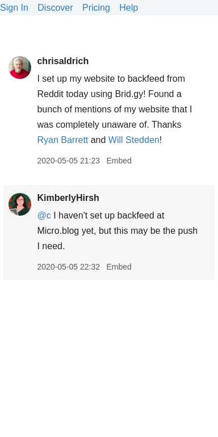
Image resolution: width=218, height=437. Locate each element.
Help (128, 7)
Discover (55, 7)
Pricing (96, 7)
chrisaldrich (63, 61)
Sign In (14, 7)
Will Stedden (134, 140)
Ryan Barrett (62, 140)
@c (44, 215)
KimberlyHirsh (68, 198)
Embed (118, 160)
